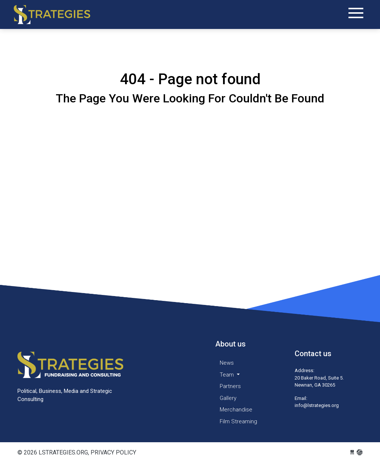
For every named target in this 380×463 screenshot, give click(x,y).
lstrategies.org (58, 14)
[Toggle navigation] (356, 13)
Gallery (228, 398)
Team (227, 374)
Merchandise (236, 409)
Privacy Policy (113, 452)
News (227, 362)
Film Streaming (238, 421)
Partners (230, 386)
